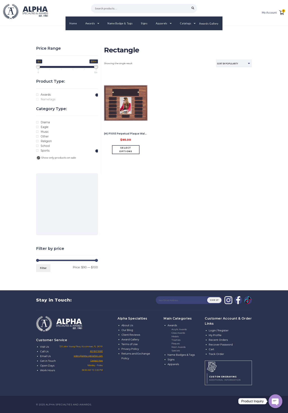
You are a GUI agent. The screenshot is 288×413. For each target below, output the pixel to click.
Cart (211, 349)
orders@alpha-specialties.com (88, 356)
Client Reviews (130, 334)
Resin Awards (178, 347)
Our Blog (127, 330)
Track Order (216, 353)
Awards (90, 23)
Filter (43, 268)
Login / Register (219, 330)
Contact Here (96, 360)
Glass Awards (178, 333)
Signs (144, 23)
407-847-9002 (96, 351)
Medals (175, 336)
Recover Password (221, 344)
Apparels (161, 23)
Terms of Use (129, 344)
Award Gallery (130, 339)
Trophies (175, 340)
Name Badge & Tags (120, 23)
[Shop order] (234, 63)
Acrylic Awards (179, 329)
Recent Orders (218, 339)
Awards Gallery (209, 23)
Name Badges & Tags (181, 354)
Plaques (175, 343)
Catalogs (185, 23)
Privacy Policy (130, 348)
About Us (127, 325)
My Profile (215, 335)
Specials (175, 350)
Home (73, 23)
